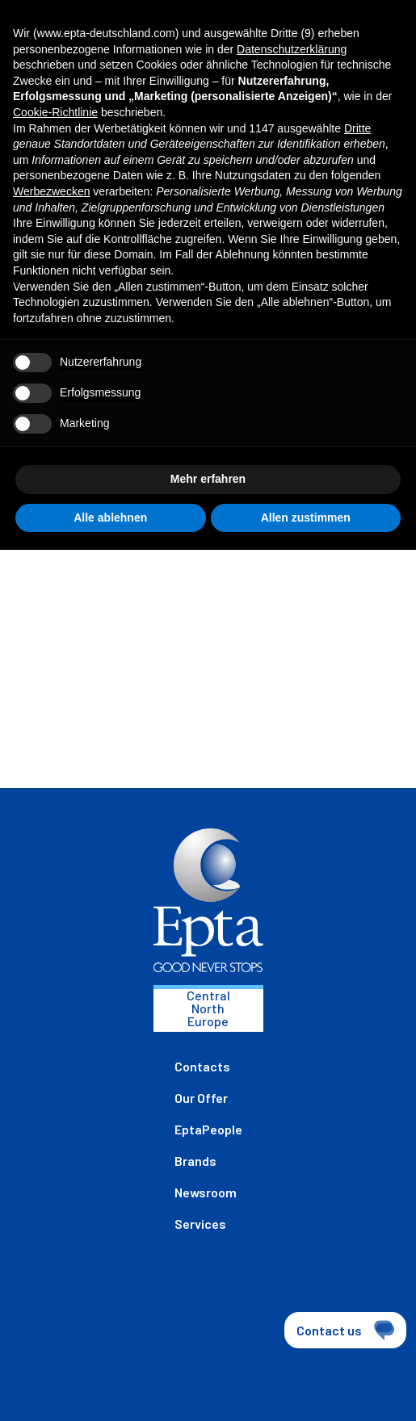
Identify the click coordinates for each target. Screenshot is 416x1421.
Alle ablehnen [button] (110, 517)
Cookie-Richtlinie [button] (55, 112)
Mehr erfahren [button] (208, 478)
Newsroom (205, 1192)
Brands (195, 1160)
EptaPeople (208, 1129)
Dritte (357, 128)
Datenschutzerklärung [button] (292, 49)
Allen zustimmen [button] (306, 517)
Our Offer (201, 1097)
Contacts (202, 1066)
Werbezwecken (51, 191)
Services (200, 1223)
